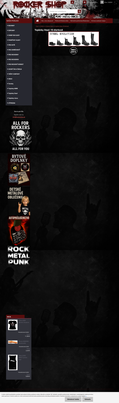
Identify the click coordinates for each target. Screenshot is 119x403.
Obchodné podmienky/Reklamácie (79, 21)
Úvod (37, 26)
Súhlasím (88, 399)
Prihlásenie (78, 2)
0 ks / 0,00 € (108, 2)
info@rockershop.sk (19, 117)
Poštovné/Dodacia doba (61, 21)
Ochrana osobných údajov (98, 21)
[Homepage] (38, 20)
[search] (79, 11)
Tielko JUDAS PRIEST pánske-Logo (23, 357)
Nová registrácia (92, 2)
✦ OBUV (42, 26)
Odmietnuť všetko (73, 399)
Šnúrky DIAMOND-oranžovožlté (24, 342)
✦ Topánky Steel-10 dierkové (61, 26)
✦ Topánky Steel (49, 26)
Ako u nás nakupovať (47, 21)
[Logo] (19, 11)
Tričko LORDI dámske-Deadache (24, 321)
